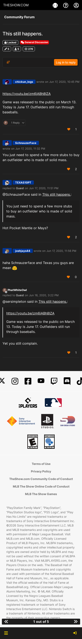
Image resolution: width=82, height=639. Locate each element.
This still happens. (56, 194)
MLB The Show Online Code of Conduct (41, 486)
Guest (20, 188)
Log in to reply (66, 62)
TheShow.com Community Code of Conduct (41, 479)
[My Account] (76, 5)
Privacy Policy (41, 471)
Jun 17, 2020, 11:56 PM (61, 250)
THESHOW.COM (16, 5)
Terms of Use (41, 464)
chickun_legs (24, 81)
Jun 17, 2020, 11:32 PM (30, 148)
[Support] (66, 5)
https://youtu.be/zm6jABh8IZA (27, 94)
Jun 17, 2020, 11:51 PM (43, 188)
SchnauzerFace (25, 143)
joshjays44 (22, 250)
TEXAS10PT (23, 182)
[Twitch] (54, 381)
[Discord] (67, 381)
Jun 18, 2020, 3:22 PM (44, 295)
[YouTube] (41, 381)
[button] (6, 633)
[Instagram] (15, 381)
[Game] (56, 5)
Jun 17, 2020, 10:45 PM (64, 81)
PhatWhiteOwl (17, 290)
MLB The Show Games (41, 494)
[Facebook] (28, 381)
